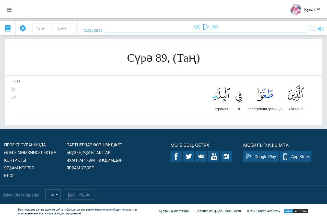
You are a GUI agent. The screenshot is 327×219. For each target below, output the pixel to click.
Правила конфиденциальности (218, 211)
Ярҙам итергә (19, 167)
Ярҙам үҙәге (80, 167)
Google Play (261, 156)
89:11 (15, 81)
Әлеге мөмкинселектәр (30, 152)
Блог (9, 175)
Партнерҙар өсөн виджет (94, 144)
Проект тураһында (25, 144)
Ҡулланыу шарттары (173, 211)
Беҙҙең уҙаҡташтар (88, 152)
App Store (296, 156)
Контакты (15, 160)
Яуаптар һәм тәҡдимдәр (94, 160)
